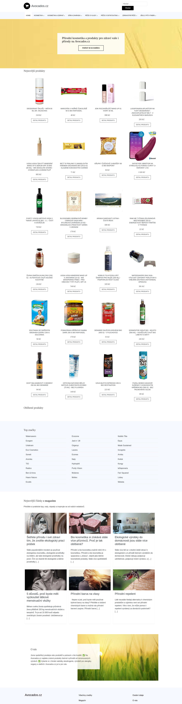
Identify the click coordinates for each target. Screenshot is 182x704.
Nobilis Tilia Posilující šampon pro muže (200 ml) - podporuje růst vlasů (108, 278)
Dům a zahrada (74, 15)
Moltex (29, 467)
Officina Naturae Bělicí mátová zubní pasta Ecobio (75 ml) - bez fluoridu (73, 385)
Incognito (134, 445)
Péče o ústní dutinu (109, 15)
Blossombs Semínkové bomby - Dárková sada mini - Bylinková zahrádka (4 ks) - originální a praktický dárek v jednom (74, 222)
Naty (28, 454)
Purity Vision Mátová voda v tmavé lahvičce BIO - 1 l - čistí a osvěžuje (39, 220)
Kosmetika (38, 15)
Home (28, 15)
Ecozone (64, 436)
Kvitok (63, 454)
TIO (97, 454)
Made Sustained (33, 445)
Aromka (133, 449)
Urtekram (99, 441)
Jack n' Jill (31, 441)
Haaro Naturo (135, 463)
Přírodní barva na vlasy (85, 578)
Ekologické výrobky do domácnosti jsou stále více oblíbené (131, 525)
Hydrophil (134, 454)
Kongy (29, 458)
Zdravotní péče (129, 15)
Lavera (98, 445)
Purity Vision (101, 458)
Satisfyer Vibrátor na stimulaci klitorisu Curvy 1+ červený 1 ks (142, 166)
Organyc (133, 441)
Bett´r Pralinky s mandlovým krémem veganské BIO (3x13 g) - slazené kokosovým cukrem (74, 166)
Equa (63, 441)
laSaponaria (135, 458)
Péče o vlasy (90, 15)
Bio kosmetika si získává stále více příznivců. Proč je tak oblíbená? (89, 525)
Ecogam (133, 436)
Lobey (63, 467)
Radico (64, 458)
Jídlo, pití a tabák (147, 15)
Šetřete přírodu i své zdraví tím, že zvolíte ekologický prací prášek (46, 525)
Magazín (82, 685)
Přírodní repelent (125, 578)
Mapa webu (83, 690)
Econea (64, 449)
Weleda (133, 467)
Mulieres (64, 463)
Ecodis (98, 467)
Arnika (98, 449)
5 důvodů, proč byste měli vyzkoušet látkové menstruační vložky (42, 582)
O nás (135, 685)
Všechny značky (85, 680)
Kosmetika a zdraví (55, 15)
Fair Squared (101, 463)
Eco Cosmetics (67, 445)
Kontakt (136, 690)
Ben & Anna (31, 463)
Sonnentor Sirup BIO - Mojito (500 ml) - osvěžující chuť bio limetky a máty (142, 332)
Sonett (29, 449)
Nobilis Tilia (100, 436)
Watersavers (32, 436)
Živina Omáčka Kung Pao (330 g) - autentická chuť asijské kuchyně (39, 278)
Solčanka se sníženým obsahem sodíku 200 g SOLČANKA (39, 332)
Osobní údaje (138, 680)
